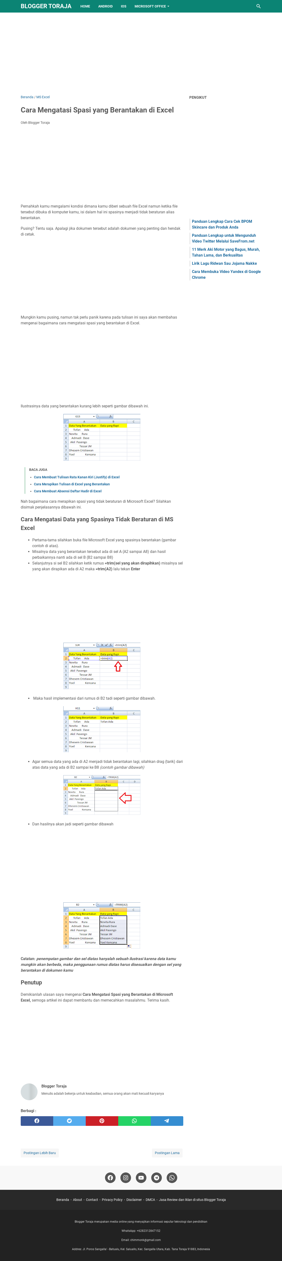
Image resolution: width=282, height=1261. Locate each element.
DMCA (150, 1200)
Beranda (62, 1200)
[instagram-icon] (125, 1177)
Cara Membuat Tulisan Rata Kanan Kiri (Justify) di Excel (77, 477)
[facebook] (37, 1121)
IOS (123, 6)
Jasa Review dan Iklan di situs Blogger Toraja (192, 1200)
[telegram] (167, 1121)
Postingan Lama (167, 1153)
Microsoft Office (150, 6)
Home (85, 6)
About (77, 1200)
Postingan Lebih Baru (40, 1153)
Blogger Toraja (46, 6)
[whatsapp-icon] (172, 1177)
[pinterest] (102, 1121)
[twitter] (69, 1121)
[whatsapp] (134, 1121)
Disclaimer (134, 1200)
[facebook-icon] (110, 1177)
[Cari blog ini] (259, 6)
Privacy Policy (112, 1200)
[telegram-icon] (156, 1177)
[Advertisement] (141, 53)
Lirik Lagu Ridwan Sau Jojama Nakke (224, 263)
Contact (92, 1200)
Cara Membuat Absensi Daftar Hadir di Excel (68, 491)
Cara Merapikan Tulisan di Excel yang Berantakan (72, 484)
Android (105, 6)
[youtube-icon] (141, 1177)
